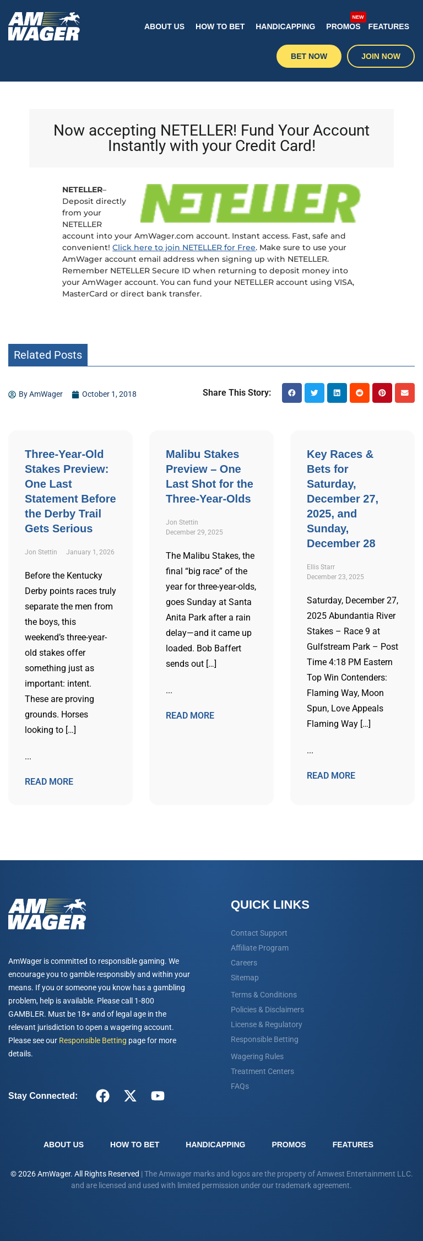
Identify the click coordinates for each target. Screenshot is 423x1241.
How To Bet (220, 26)
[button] (292, 393)
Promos (344, 21)
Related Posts (48, 354)
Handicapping (285, 26)
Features (388, 26)
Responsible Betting (93, 1040)
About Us (164, 26)
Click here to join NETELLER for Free (184, 247)
